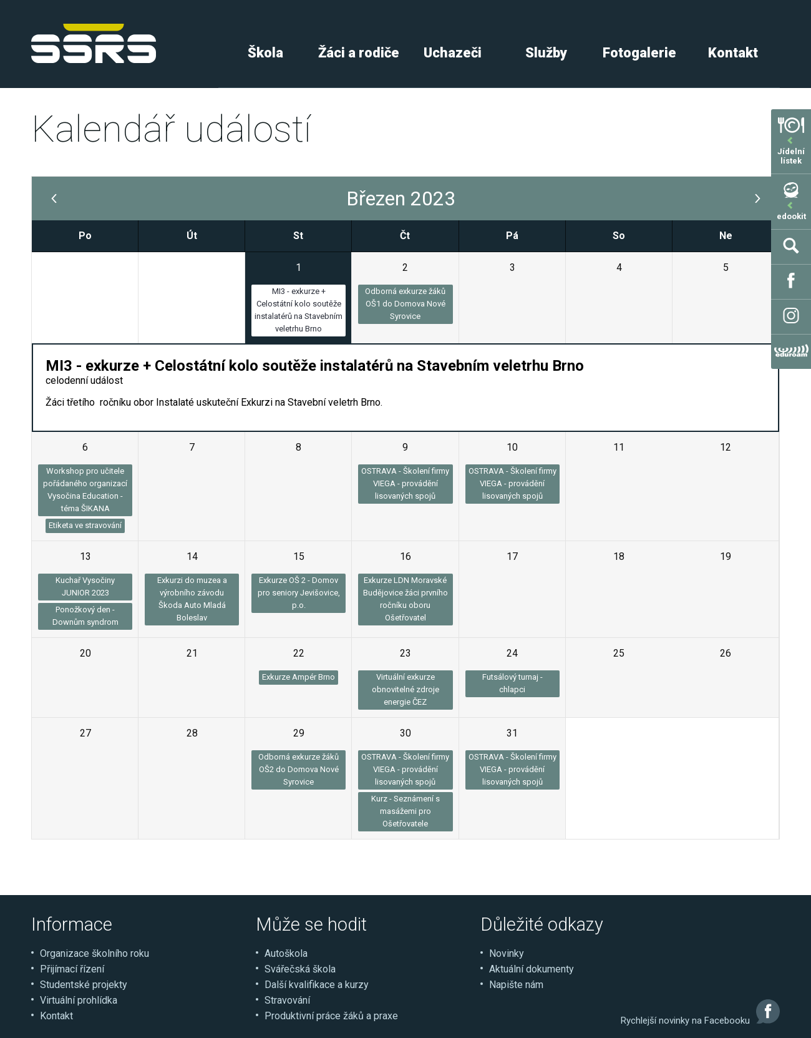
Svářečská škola (300, 969)
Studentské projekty (83, 985)
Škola (265, 53)
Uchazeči (453, 53)
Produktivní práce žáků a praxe (331, 1016)
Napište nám (516, 985)
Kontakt (733, 53)
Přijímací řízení (72, 969)
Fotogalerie (639, 53)
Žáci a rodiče (358, 53)
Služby (546, 53)
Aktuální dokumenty (531, 969)
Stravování (287, 1000)
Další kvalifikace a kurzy (317, 985)
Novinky (506, 953)
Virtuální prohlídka (78, 1000)
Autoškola (286, 953)
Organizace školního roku (94, 953)
